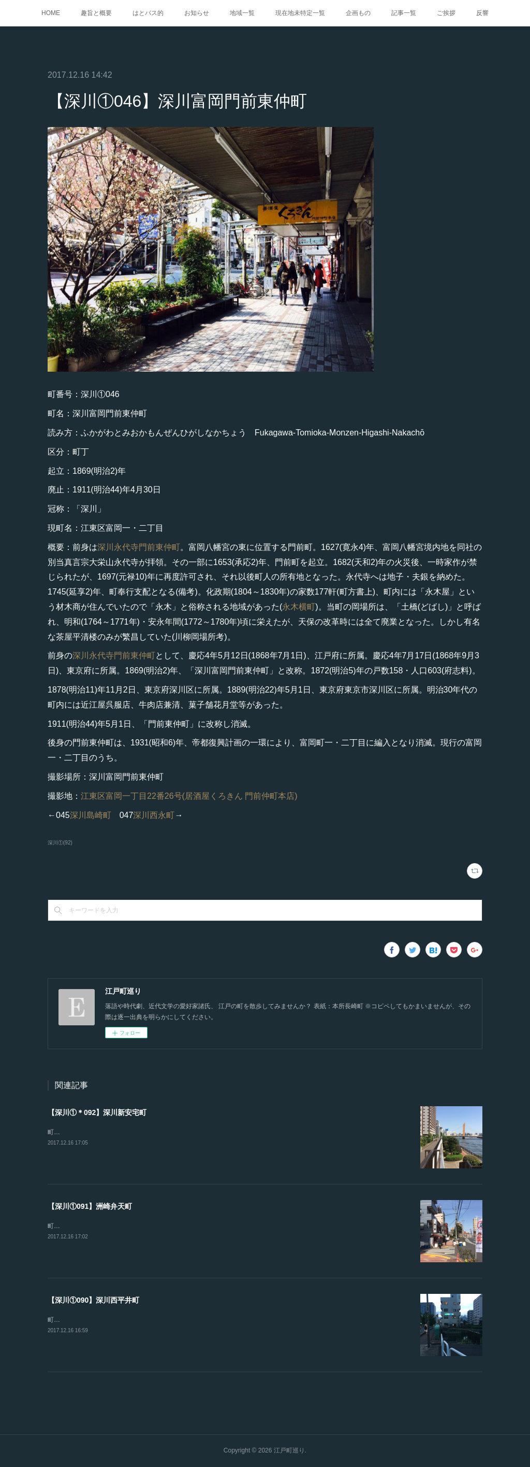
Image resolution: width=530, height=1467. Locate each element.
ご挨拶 (446, 13)
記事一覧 (403, 13)
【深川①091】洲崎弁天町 (90, 1206)
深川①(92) (60, 842)
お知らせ (196, 13)
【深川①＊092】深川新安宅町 (97, 1112)
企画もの (358, 13)
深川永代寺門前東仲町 (138, 547)
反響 (482, 13)
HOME (50, 13)
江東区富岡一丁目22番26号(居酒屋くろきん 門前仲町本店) (189, 796)
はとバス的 (148, 13)
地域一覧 (242, 13)
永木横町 (298, 606)
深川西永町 (153, 815)
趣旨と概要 (96, 13)
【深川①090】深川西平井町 (93, 1300)
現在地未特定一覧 (300, 13)
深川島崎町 (90, 815)
